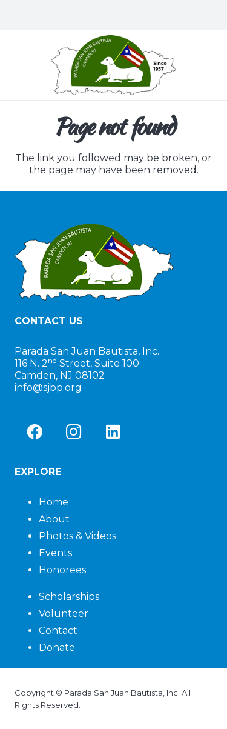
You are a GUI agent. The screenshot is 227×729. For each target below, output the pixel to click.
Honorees (62, 570)
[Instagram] (73, 431)
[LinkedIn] (113, 431)
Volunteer (63, 613)
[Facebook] (34, 431)
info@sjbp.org (48, 387)
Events (55, 553)
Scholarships (69, 596)
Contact (58, 630)
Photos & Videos (77, 536)
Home (53, 502)
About (54, 519)
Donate (57, 647)
